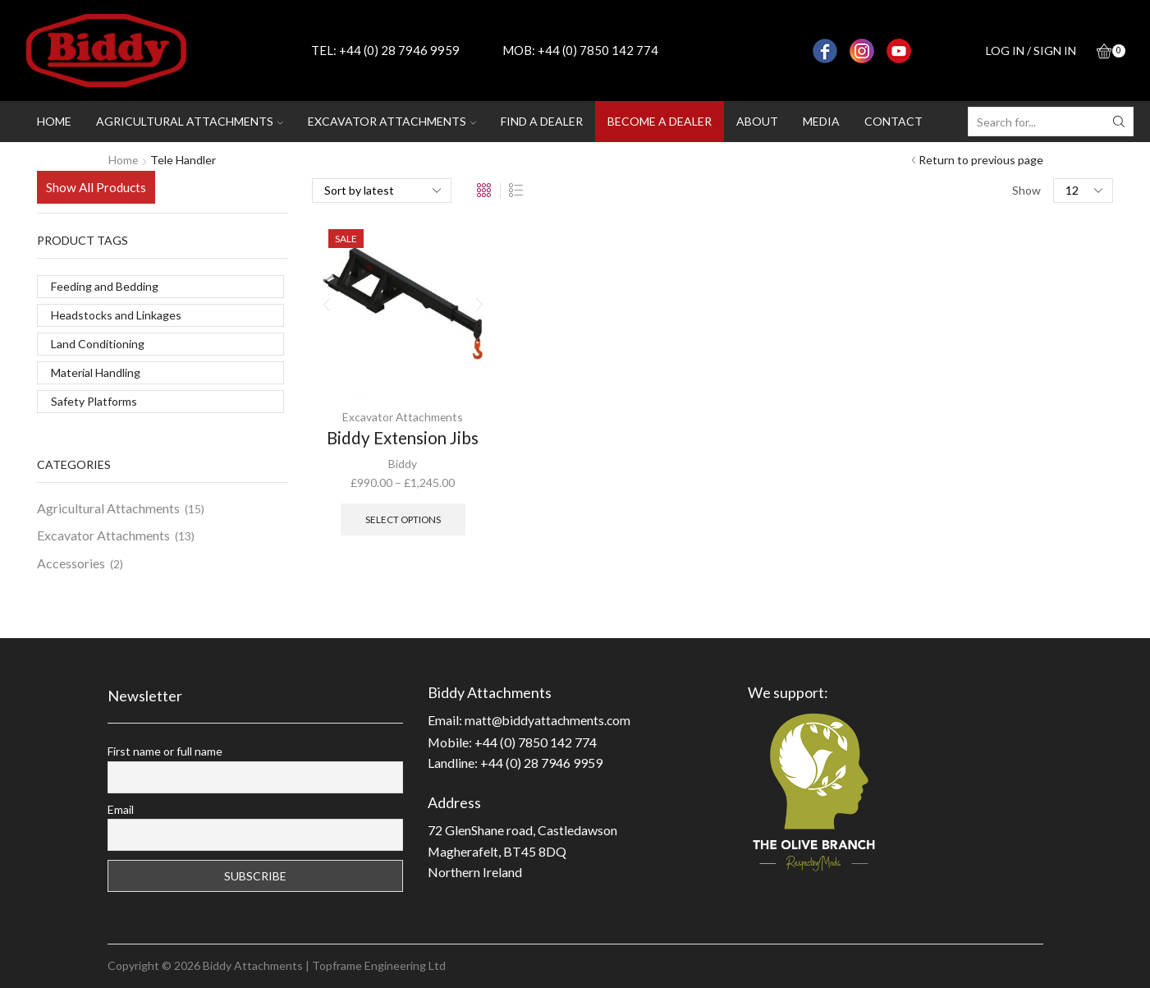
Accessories (71, 563)
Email (121, 809)
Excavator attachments (392, 121)
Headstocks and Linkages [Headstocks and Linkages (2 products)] (116, 315)
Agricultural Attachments (108, 508)
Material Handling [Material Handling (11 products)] (95, 372)
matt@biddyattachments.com (549, 720)
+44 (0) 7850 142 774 (598, 50)
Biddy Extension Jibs (403, 438)
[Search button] (1119, 122)
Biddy (402, 464)
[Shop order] (381, 190)
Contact (893, 121)
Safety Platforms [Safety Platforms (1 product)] (94, 401)
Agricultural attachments (189, 121)
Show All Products (96, 187)
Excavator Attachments (402, 417)
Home (54, 121)
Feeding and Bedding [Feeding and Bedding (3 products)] (104, 286)
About (757, 121)
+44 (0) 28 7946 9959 (399, 50)
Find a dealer (542, 121)
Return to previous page (981, 160)
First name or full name (165, 751)
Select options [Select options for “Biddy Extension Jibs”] (402, 518)
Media (821, 121)
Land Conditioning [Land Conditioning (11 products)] (97, 344)
